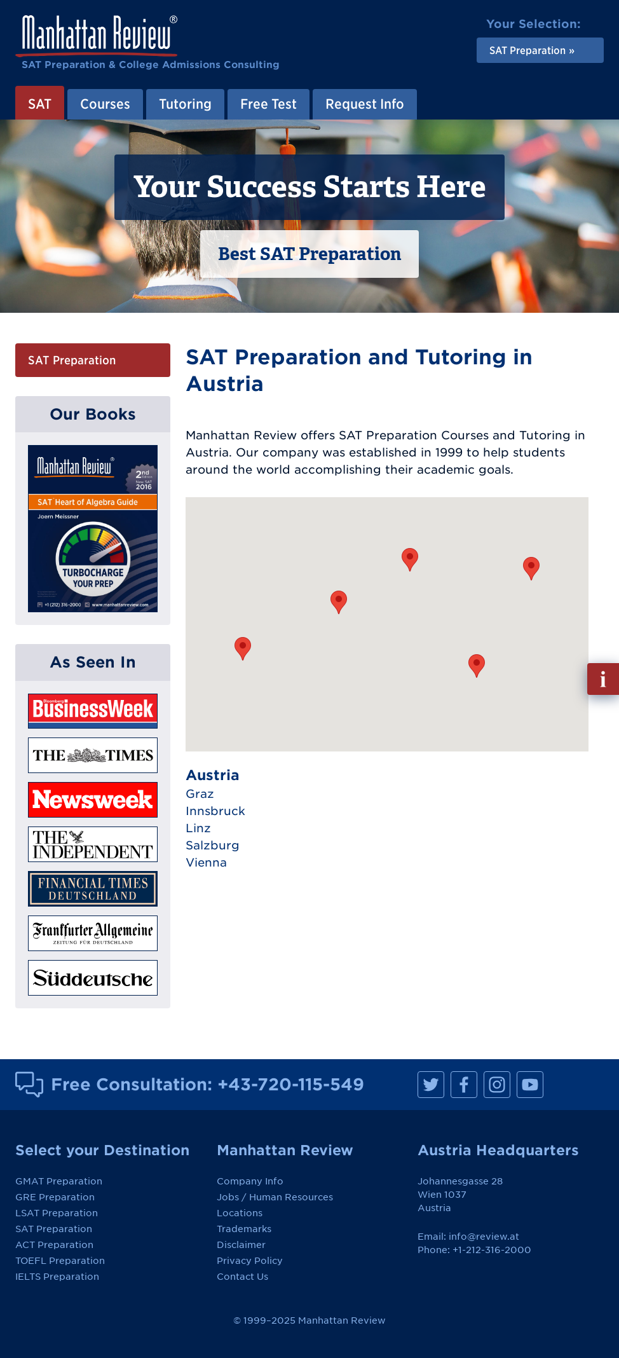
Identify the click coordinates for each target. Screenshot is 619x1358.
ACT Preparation (54, 1245)
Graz (200, 793)
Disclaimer (241, 1245)
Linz (198, 828)
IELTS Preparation (57, 1277)
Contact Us (242, 1277)
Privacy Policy (250, 1261)
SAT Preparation (72, 360)
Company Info (250, 1181)
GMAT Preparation (58, 1181)
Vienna (206, 862)
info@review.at (484, 1236)
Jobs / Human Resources (275, 1197)
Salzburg (213, 845)
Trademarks (244, 1229)
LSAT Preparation (56, 1213)
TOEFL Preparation (60, 1261)
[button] (476, 666)
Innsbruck (215, 811)
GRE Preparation (55, 1197)
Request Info (364, 103)
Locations (239, 1213)
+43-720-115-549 (290, 1084)
